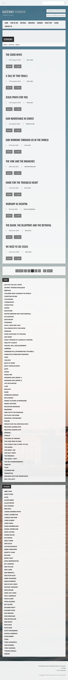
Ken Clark (30, 60)
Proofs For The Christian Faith (16, 424)
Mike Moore (8, 590)
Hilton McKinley (10, 546)
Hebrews (7, 348)
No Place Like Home (11, 415)
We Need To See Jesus (17, 246)
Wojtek (7, 654)
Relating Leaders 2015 (12, 427)
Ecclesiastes (9, 317)
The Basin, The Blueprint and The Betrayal (28, 225)
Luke (6, 386)
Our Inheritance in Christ (20, 118)
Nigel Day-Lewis (10, 593)
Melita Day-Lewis (10, 584)
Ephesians (8, 322)
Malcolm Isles (9, 575)
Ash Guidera (9, 506)
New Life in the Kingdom (13, 412)
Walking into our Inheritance (16, 476)
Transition (8, 473)
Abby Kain (8, 491)
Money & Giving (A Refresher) (15, 401)
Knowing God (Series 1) (13, 377)
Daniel (6, 308)
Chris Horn (8, 523)
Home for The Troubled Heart (22, 182)
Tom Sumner (9, 645)
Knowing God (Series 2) (13, 380)
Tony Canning (9, 648)
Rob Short (8, 622)
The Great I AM (9, 450)
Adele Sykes (8, 494)
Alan (6, 497)
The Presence (9, 456)
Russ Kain (30, 81)
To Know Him (9, 470)
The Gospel (8, 447)
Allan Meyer (9, 503)
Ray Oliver (8, 604)
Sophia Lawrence (11, 633)
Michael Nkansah (30, 166)
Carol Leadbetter (11, 515)
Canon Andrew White (12, 512)
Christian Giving (10, 296)
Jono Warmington (11, 561)
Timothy (7, 464)
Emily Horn (8, 541)
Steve (6, 639)
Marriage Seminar (11, 395)
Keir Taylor (8, 567)
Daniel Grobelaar (11, 529)
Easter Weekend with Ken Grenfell (17, 314)
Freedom (7, 331)
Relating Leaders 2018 (12, 430)
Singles (7, 435)
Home (5, 45)
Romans (7, 433)
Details (9, 66)
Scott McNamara (11, 631)
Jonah (6, 372)
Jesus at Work (9, 363)
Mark (6, 392)
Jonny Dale (8, 558)
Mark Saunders (10, 578)
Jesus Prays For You (17, 97)
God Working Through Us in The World (27, 140)
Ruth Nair (8, 628)
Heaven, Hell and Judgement (15, 345)
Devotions (8, 311)
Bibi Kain (7, 509)
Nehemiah (8, 409)
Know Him (8, 375)
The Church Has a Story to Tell (16, 444)
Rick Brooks (9, 613)
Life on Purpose (10, 383)
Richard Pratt (30, 124)
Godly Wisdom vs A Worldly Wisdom (18, 340)
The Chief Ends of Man (12, 441)
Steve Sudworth (10, 642)
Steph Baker (9, 636)
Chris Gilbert (9, 520)
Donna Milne (9, 535)
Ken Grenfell (9, 573)
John (6, 369)
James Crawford (10, 549)
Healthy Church (10, 343)
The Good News (14, 54)
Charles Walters (10, 517)
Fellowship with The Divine (14, 328)
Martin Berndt (10, 581)
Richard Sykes (9, 610)
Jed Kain (7, 555)
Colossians (8, 299)
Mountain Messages (12, 406)
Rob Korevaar (9, 616)
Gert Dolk (8, 543)
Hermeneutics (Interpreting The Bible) (19, 351)
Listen (17, 66)
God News (8, 337)
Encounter (8, 319)
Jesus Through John (12, 366)
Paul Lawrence (10, 596)
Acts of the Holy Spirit (13, 285)
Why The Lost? (9, 479)
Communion (9, 302)
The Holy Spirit (10, 453)
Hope (6, 357)
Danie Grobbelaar (29, 209)
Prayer (7, 421)
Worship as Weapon (16, 204)
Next (49, 271)
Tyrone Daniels (10, 651)
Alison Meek (9, 500)
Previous (19, 271)
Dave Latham (9, 532)
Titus (6, 467)
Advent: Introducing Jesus (14, 287)
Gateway (14, 11)
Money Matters (10, 403)
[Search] (53, 2)
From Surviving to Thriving (15, 334)
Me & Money (8, 398)
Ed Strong (8, 538)
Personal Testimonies (12, 418)
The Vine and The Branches (20, 161)
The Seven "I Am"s (10, 459)
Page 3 (18, 45)
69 (44, 271)
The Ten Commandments (13, 462)
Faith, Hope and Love (12, 325)
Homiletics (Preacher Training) (16, 354)
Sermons (8, 39)
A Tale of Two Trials (17, 76)
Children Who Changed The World (17, 293)
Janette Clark (9, 552)
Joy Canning (9, 564)
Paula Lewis (8, 599)
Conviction (8, 305)
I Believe (7, 360)
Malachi (7, 389)
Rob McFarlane (10, 619)
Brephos (7, 290)
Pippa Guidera (9, 601)
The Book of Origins (12, 438)
